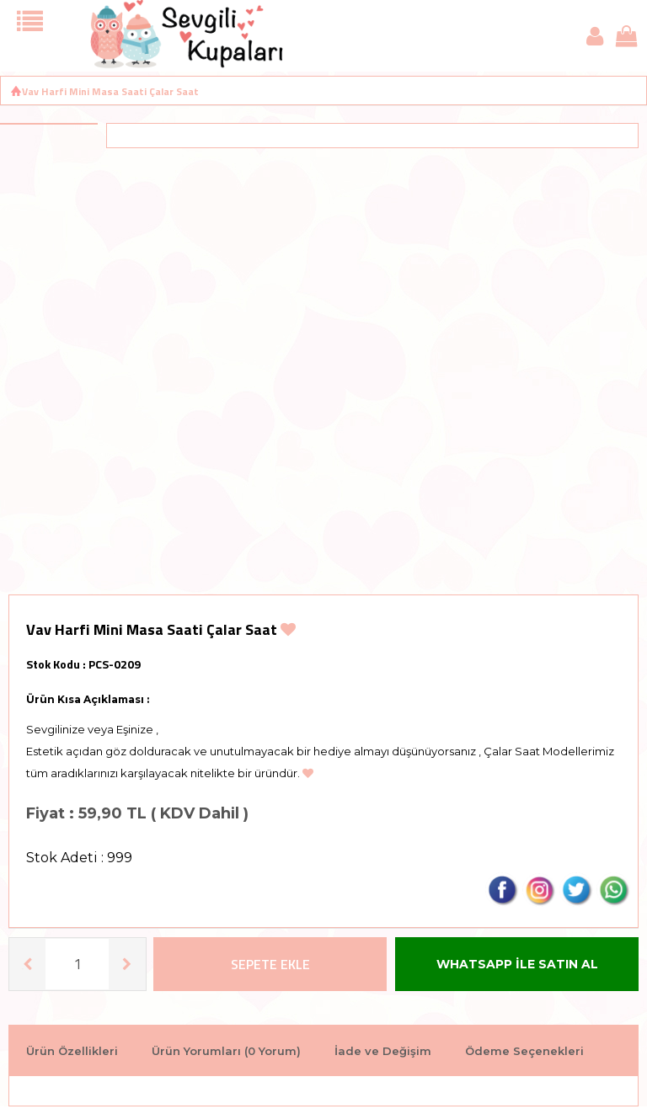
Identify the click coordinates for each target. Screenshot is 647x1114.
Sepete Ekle (270, 964)
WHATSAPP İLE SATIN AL (517, 964)
